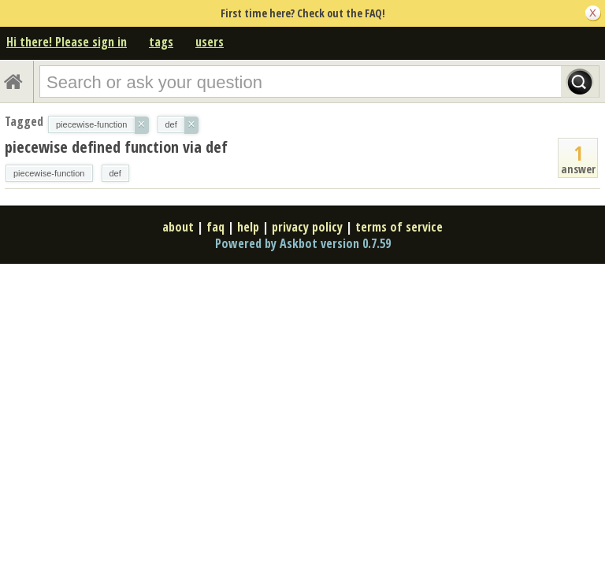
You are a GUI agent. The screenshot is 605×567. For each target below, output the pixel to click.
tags (161, 41)
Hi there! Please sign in (66, 41)
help (248, 226)
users (209, 41)
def (115, 173)
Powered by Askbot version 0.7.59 (303, 243)
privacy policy (307, 226)
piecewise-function (49, 173)
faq (215, 226)
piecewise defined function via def (116, 147)
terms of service (399, 226)
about (178, 226)
